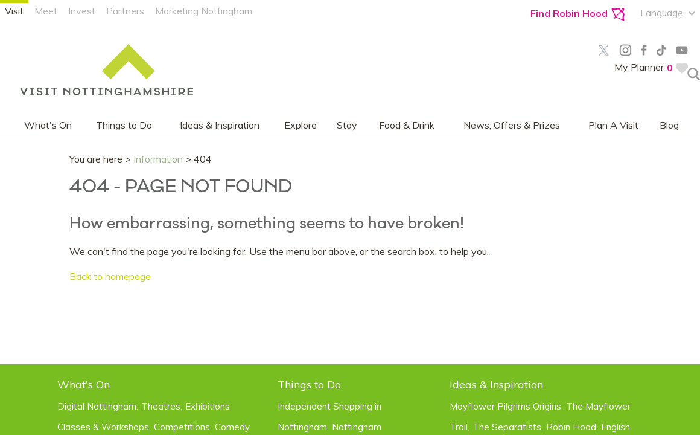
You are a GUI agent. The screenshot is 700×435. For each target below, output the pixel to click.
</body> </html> (350, 217)
